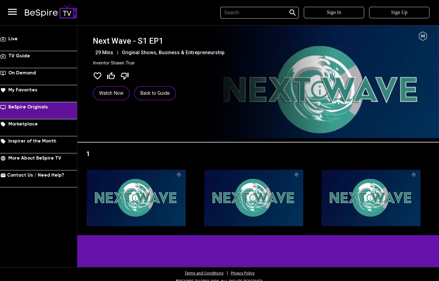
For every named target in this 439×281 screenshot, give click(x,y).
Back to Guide (155, 93)
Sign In (334, 12)
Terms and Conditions (202, 272)
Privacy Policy (244, 272)
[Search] (252, 13)
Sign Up (399, 12)
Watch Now (111, 93)
